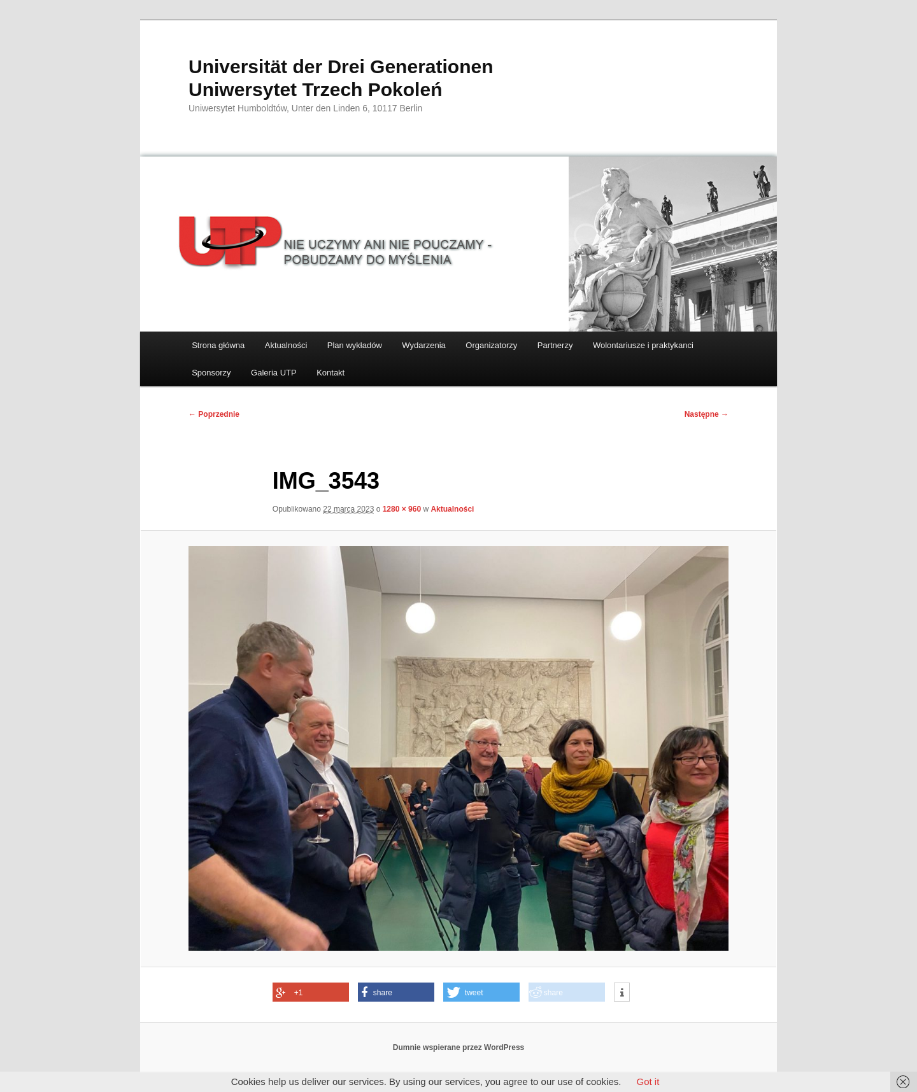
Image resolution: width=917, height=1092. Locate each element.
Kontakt (330, 372)
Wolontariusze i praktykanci (643, 345)
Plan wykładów (354, 345)
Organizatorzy (491, 345)
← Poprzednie (213, 414)
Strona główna (218, 345)
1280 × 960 (402, 509)
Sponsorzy (211, 372)
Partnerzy (555, 345)
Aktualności (286, 345)
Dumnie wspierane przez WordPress (459, 1047)
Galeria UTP (274, 372)
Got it (647, 1081)
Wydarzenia (424, 345)
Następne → (707, 414)
